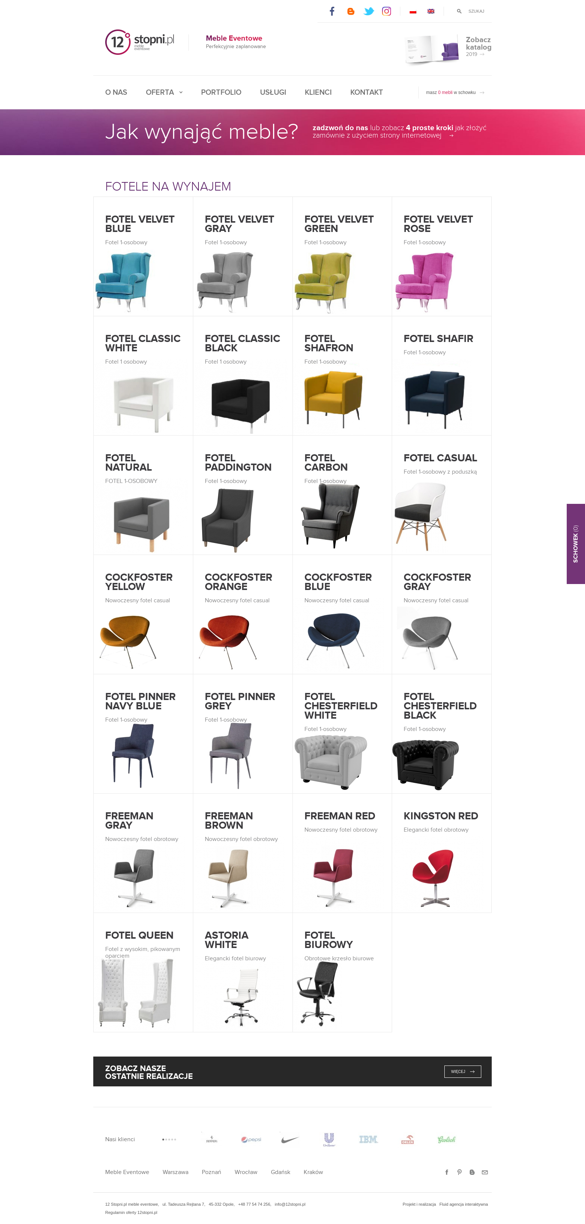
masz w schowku (451, 92)
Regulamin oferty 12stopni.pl (131, 1212)
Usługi (273, 92)
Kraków (313, 1172)
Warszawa (175, 1172)
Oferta (160, 92)
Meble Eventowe (127, 1172)
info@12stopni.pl (290, 1204)
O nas (116, 92)
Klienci (318, 92)
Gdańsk (280, 1172)
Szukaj (476, 11)
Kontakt (366, 92)
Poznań (211, 1172)
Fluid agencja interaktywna (463, 1204)
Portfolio (221, 92)
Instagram (387, 11)
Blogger (350, 11)
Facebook (332, 11)
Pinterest (459, 1172)
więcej (458, 1072)
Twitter (368, 11)
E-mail (485, 1172)
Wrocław (246, 1172)
